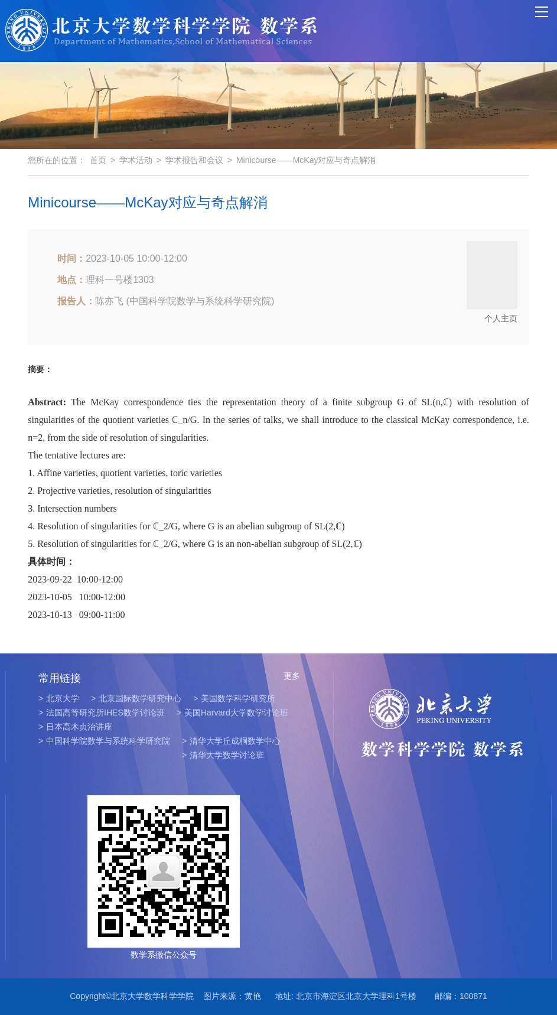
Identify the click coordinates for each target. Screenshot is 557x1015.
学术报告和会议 (194, 160)
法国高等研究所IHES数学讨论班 (101, 712)
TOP (541, 992)
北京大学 (58, 698)
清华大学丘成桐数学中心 (231, 741)
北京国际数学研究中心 (136, 698)
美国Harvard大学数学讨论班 (232, 712)
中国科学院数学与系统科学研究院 (104, 741)
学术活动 (135, 160)
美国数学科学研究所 (234, 698)
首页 (98, 160)
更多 (292, 676)
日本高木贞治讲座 (75, 726)
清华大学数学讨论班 (223, 755)
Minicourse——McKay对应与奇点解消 (306, 160)
